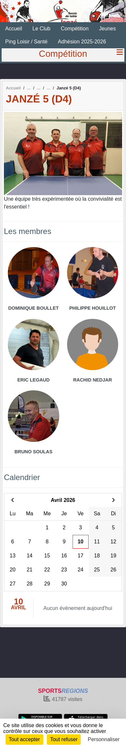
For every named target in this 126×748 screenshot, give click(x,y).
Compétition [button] (75, 28)
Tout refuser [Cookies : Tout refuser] (63, 739)
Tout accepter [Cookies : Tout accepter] (24, 739)
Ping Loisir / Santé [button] (26, 41)
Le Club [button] (41, 28)
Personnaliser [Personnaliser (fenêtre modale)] (104, 739)
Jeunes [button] (107, 28)
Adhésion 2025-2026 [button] (82, 41)
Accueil (13, 28)
